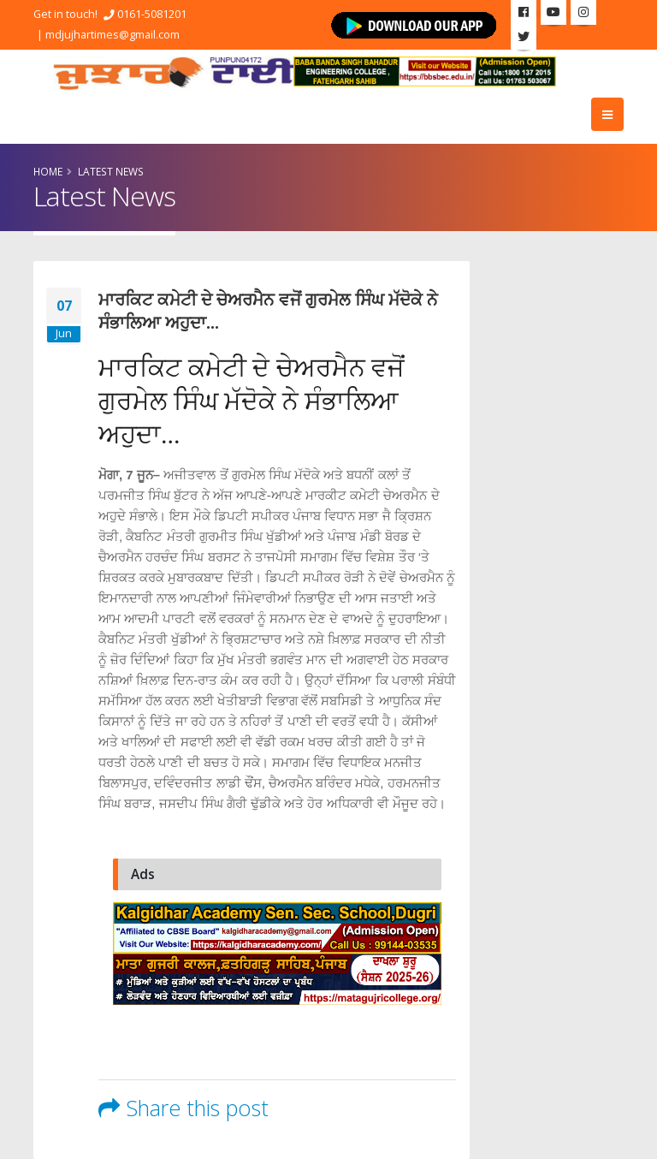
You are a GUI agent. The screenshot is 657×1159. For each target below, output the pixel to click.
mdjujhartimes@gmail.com (112, 34)
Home (47, 171)
